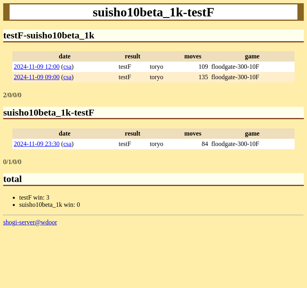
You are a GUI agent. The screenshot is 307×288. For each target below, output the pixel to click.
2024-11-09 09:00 (37, 77)
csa (67, 66)
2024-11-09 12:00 (37, 66)
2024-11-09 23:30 (37, 143)
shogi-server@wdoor (30, 222)
